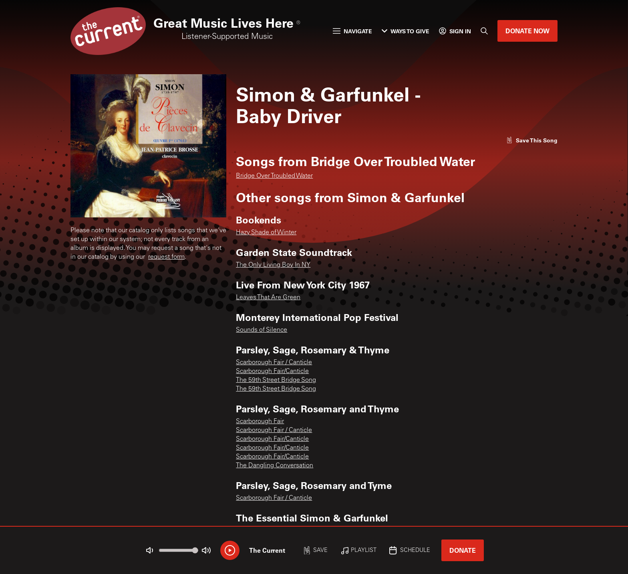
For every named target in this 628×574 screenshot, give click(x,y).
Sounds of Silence (261, 330)
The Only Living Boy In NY (273, 265)
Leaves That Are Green (268, 297)
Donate (462, 550)
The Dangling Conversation (274, 465)
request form (166, 257)
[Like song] (532, 140)
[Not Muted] (149, 550)
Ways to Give (405, 31)
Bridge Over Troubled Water (274, 176)
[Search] (484, 31)
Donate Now (527, 30)
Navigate (352, 31)
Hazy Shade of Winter (266, 232)
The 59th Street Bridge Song (276, 380)
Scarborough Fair (260, 421)
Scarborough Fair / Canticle (274, 362)
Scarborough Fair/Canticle (272, 371)
